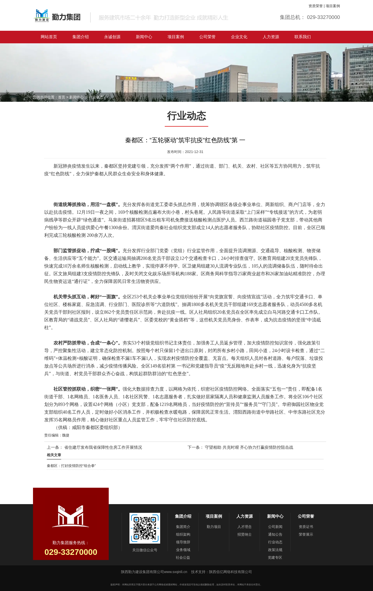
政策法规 (275, 550)
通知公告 (275, 534)
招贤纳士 (244, 534)
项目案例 (333, 6)
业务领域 (183, 550)
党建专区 (275, 557)
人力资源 (271, 37)
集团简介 (183, 527)
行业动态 (275, 542)
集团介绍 (80, 37)
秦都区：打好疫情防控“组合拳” (71, 466)
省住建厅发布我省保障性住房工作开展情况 (102, 447)
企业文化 (239, 37)
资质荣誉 (316, 6)
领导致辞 (183, 542)
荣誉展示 (306, 534)
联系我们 (302, 37)
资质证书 (306, 527)
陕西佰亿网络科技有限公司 (230, 572)
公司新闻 (275, 527)
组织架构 (183, 534)
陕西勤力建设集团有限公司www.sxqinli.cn (154, 572)
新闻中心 (144, 37)
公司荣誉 (207, 37)
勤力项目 (214, 527)
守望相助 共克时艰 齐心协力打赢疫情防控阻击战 (248, 447)
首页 (61, 97)
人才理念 (244, 527)
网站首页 (49, 37)
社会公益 (183, 557)
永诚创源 (112, 37)
